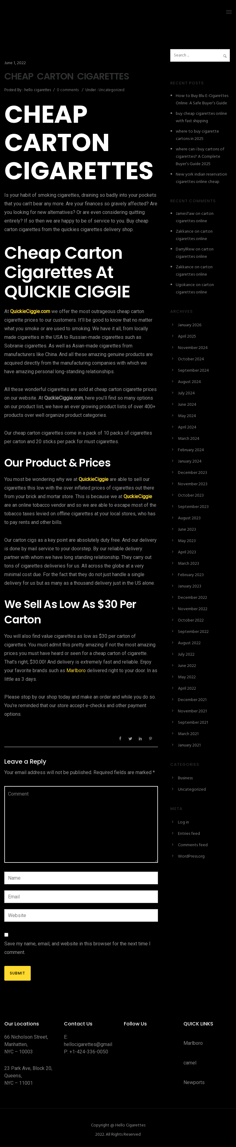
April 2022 (187, 688)
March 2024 (188, 438)
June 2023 (187, 529)
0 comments (68, 90)
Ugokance (185, 285)
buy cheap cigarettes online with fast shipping (201, 117)
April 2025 (187, 336)
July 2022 (186, 654)
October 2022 (191, 620)
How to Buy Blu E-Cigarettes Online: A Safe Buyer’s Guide (202, 99)
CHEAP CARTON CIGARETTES (66, 76)
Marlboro (76, 670)
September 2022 (193, 631)
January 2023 (189, 586)
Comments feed (193, 845)
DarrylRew (185, 249)
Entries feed (189, 833)
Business (185, 778)
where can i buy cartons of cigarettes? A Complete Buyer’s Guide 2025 (200, 157)
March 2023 (188, 563)
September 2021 (193, 722)
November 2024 (193, 347)
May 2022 (187, 677)
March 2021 (188, 734)
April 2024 (187, 427)
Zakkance (185, 231)
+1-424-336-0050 (88, 1052)
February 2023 (191, 575)
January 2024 (190, 461)
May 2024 (187, 416)
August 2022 (189, 643)
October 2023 (191, 495)
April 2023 (187, 552)
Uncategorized (111, 90)
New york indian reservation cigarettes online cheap (201, 178)
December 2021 (192, 699)
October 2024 (191, 359)
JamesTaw (185, 213)
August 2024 (189, 382)
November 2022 (192, 609)
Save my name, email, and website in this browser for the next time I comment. (77, 948)
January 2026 (189, 325)
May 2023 (187, 540)
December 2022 (192, 597)
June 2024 (187, 404)
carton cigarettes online (195, 217)
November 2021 (192, 711)
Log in (183, 822)
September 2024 (193, 370)
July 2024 (186, 393)
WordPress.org (191, 856)
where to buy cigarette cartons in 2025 (197, 135)
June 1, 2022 (15, 63)
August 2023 (189, 518)
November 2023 (192, 484)
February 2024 (191, 450)
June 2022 (187, 665)
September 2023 (193, 506)
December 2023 (192, 472)
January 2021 (189, 745)
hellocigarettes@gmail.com (93, 1044)
